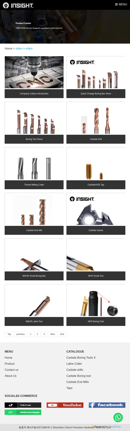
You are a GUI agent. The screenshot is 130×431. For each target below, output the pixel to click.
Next (52, 334)
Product (9, 363)
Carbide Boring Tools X (81, 357)
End (62, 334)
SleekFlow (115, 426)
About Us (10, 375)
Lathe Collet (74, 363)
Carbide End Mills (77, 381)
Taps (69, 388)
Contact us (11, 369)
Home (8, 357)
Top (9, 334)
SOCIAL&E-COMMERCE (21, 395)
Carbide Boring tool (78, 375)
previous (21, 334)
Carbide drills (74, 369)
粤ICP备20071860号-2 (40, 427)
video (19, 48)
